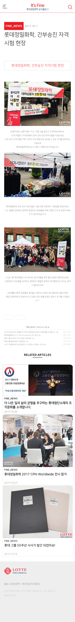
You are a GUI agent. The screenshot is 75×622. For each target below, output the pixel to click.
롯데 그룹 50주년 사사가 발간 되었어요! (18, 338)
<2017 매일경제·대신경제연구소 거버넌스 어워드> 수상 (23, 344)
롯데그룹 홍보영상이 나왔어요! (14, 341)
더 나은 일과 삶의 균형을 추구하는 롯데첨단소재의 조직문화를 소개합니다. (30, 332)
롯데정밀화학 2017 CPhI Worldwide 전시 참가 (21, 335)
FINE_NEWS (30, 327)
